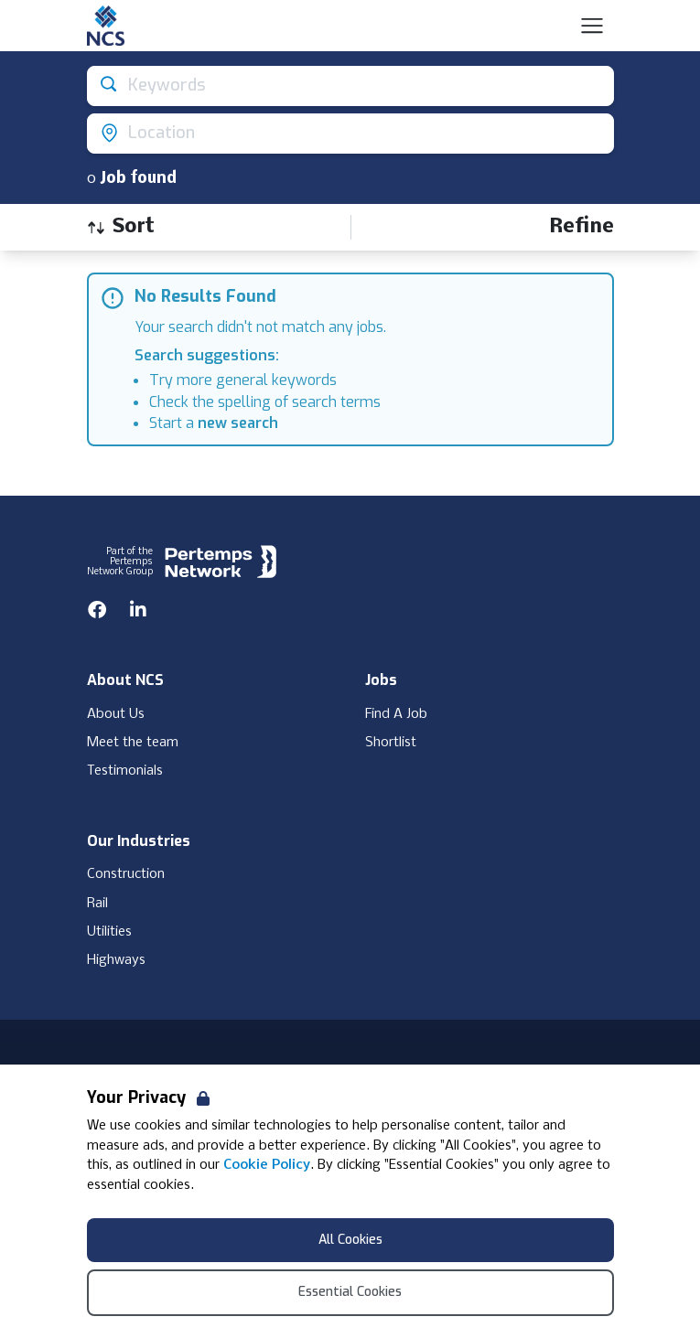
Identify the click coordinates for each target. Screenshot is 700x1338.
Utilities (109, 932)
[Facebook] (97, 610)
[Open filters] (581, 227)
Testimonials (125, 771)
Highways (116, 960)
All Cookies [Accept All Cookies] (350, 1239)
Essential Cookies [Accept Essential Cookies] (350, 1292)
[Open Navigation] (592, 26)
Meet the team (132, 742)
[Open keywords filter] (350, 86)
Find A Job (396, 714)
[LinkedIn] (138, 610)
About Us (116, 714)
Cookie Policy (266, 1165)
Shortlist (390, 742)
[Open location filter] (350, 133)
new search (238, 423)
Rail (97, 903)
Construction (126, 874)
